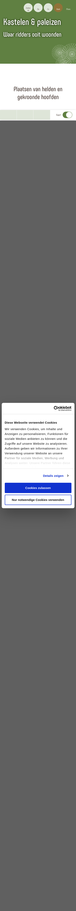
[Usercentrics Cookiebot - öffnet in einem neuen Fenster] (54, 408)
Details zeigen (53, 475)
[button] (38, 7)
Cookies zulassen (38, 488)
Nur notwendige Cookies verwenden (38, 500)
